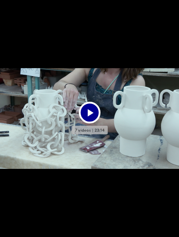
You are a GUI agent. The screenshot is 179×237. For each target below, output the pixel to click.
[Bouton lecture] (90, 112)
